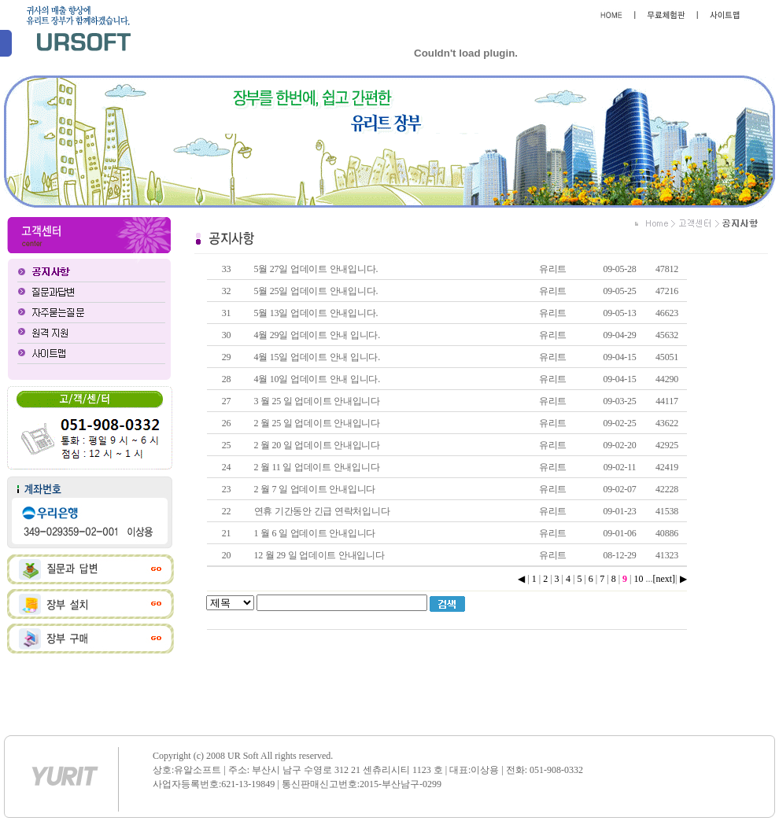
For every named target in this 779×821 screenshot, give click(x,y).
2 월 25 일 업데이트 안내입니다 (317, 423)
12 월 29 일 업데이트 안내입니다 (319, 555)
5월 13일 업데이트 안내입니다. (316, 312)
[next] (663, 578)
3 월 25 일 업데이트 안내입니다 (317, 401)
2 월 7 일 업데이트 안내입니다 (315, 489)
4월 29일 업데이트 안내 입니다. (317, 335)
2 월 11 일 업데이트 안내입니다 (317, 467)
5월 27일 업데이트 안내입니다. (316, 268)
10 (638, 578)
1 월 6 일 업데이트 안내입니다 (315, 533)
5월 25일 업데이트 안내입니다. (316, 290)
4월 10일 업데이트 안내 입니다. (317, 379)
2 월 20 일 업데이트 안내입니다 (317, 445)
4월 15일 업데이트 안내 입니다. (317, 357)
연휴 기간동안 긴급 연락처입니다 (322, 511)
